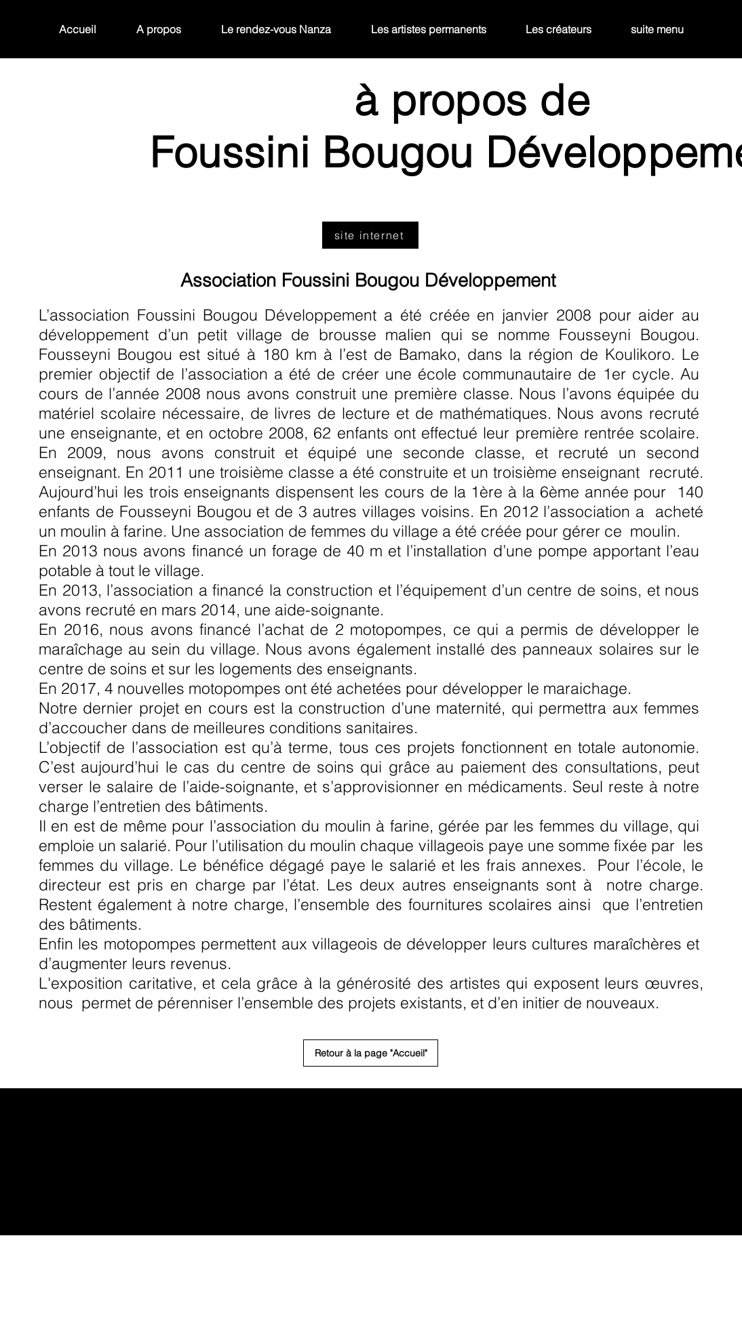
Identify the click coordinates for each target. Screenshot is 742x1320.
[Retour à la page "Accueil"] (370, 1053)
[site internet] (370, 235)
